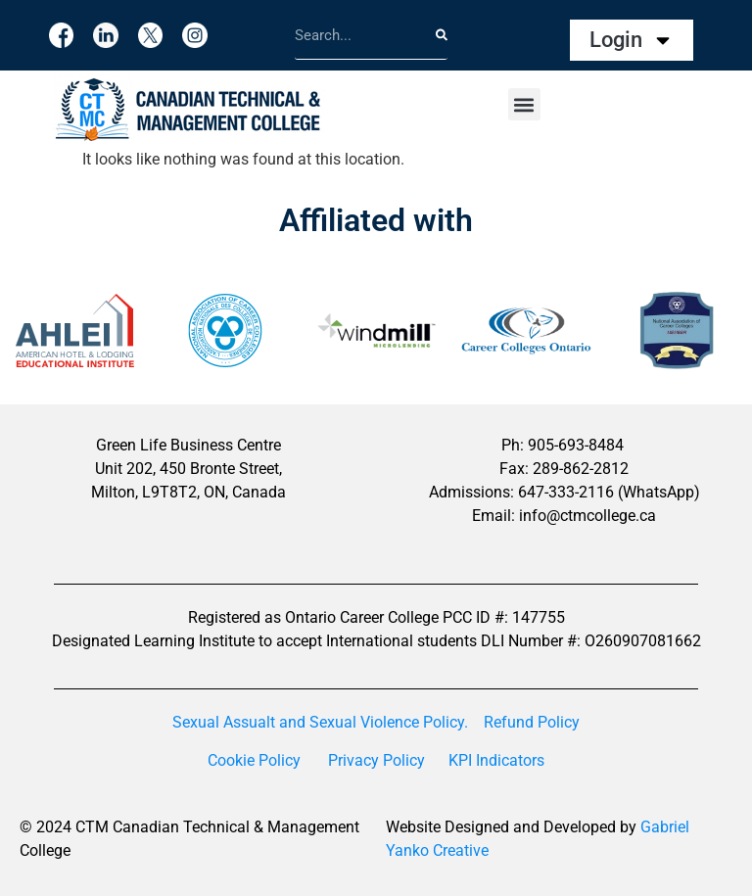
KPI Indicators (496, 760)
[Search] (441, 35)
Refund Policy (532, 722)
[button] (524, 104)
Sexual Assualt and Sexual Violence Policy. (320, 722)
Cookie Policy (254, 760)
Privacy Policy (376, 760)
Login (631, 40)
